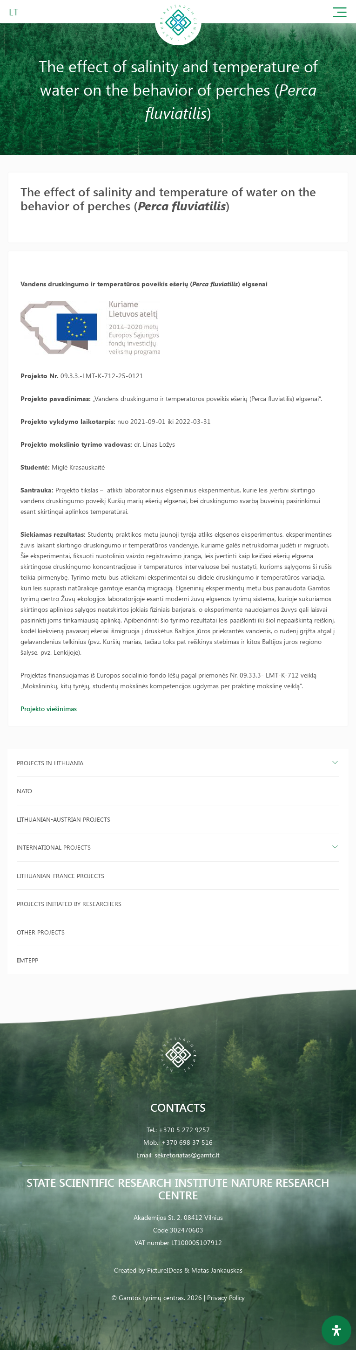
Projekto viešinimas (48, 708)
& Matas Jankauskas (213, 1270)
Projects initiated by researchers (69, 903)
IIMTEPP (27, 960)
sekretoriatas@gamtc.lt (187, 1154)
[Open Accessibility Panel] (336, 1330)
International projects (54, 847)
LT (14, 11)
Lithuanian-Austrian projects (63, 819)
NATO (24, 791)
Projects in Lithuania (50, 763)
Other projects (41, 932)
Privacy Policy (226, 1297)
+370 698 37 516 (187, 1142)
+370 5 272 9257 (184, 1129)
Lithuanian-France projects (60, 875)
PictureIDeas (164, 1270)
